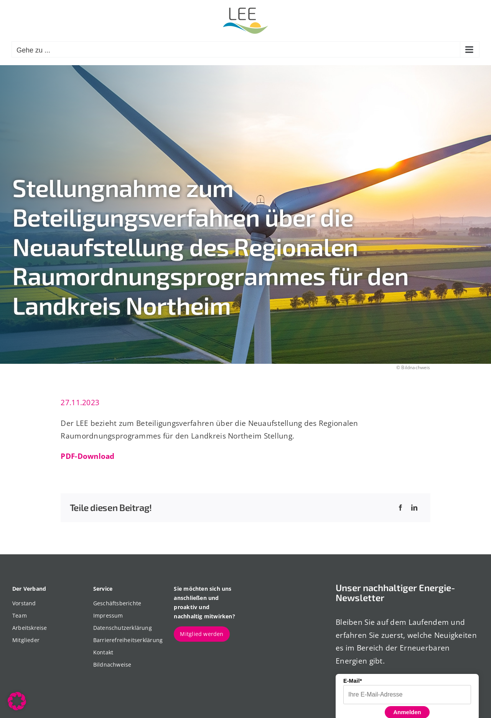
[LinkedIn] (414, 507)
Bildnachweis (415, 367)
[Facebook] (400, 507)
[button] (17, 701)
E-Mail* (352, 681)
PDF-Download (87, 456)
